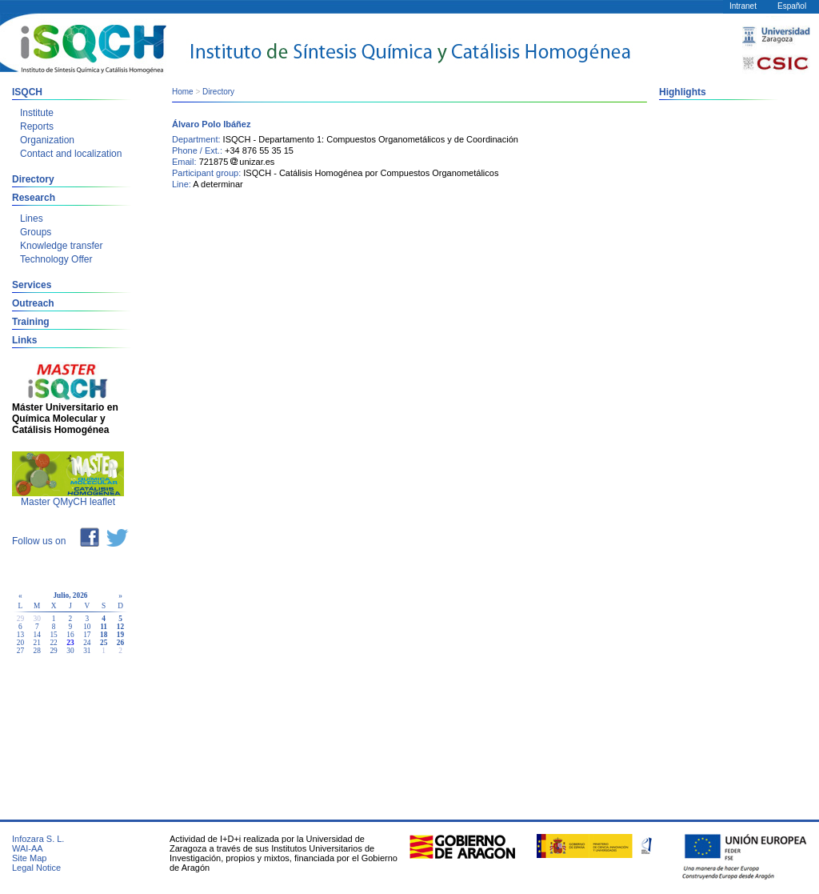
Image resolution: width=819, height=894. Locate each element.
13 (20, 635)
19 (120, 635)
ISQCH (27, 92)
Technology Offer (56, 259)
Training (31, 321)
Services (31, 285)
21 (37, 643)
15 (53, 635)
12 (120, 627)
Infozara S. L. (38, 839)
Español (791, 6)
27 (20, 651)
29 (53, 651)
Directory (33, 179)
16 (70, 635)
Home (183, 91)
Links (24, 340)
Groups (35, 232)
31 (86, 651)
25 (103, 643)
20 (20, 643)
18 (103, 635)
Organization (47, 140)
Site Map (29, 858)
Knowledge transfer (61, 245)
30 (70, 651)
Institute (37, 112)
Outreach (33, 303)
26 (120, 643)
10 (86, 627)
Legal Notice (36, 867)
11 (103, 627)
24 (86, 643)
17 (86, 635)
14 (37, 635)
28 (37, 651)
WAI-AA (27, 848)
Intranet (743, 6)
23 (70, 643)
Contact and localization (71, 153)
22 (53, 643)
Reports (37, 126)
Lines (31, 218)
